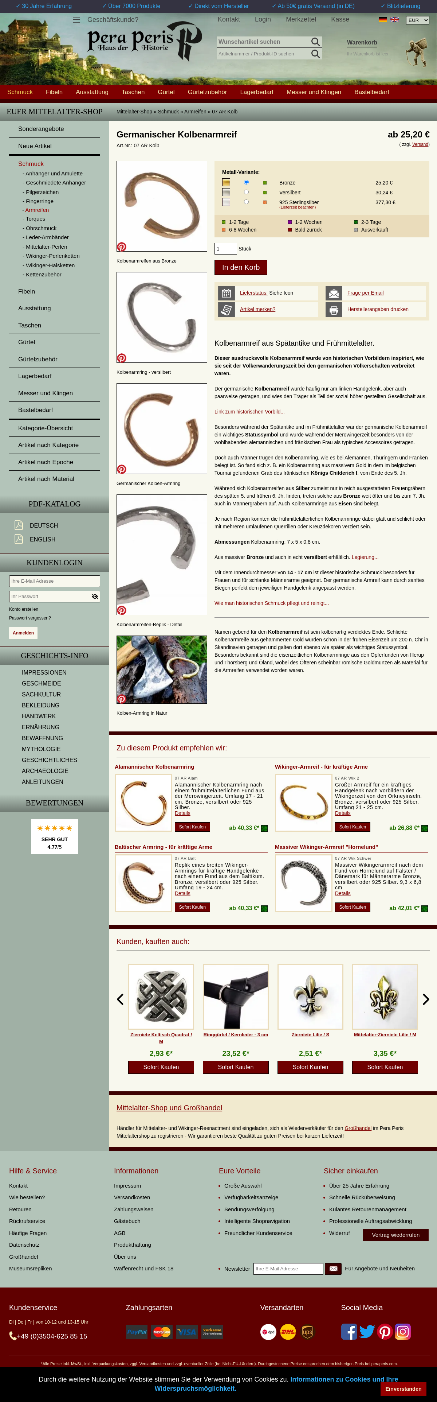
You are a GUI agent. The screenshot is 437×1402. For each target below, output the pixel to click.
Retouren (20, 1209)
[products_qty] (225, 249)
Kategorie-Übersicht (45, 428)
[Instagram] (403, 1332)
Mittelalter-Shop (134, 111)
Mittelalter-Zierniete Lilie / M (385, 1034)
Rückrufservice (27, 1221)
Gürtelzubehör (207, 92)
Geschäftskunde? (112, 19)
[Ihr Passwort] (54, 596)
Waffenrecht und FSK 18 (143, 1268)
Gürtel (166, 92)
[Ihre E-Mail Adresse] (54, 581)
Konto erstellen (23, 609)
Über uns (125, 1257)
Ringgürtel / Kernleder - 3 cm (236, 1034)
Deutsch (44, 526)
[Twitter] (367, 1332)
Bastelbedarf (371, 92)
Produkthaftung (132, 1245)
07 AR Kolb (224, 111)
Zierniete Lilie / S (310, 1034)
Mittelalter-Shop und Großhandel (169, 1108)
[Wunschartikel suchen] (269, 42)
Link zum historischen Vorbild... (249, 412)
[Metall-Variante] (246, 182)
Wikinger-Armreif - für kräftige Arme (321, 767)
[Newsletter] (333, 1269)
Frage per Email (365, 293)
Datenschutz (24, 1245)
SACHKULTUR (41, 694)
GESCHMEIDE (41, 683)
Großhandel (358, 1128)
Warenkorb (362, 42)
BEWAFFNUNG (42, 738)
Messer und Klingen (314, 92)
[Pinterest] (385, 1332)
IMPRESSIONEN (44, 672)
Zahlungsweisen (133, 1209)
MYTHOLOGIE (41, 749)
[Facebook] (349, 1332)
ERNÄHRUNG (40, 727)
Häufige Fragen (28, 1233)
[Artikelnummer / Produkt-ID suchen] (269, 53)
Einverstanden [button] (404, 1389)
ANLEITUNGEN (42, 782)
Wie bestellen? (27, 1197)
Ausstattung (92, 92)
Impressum (127, 1185)
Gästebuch (127, 1221)
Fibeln (54, 92)
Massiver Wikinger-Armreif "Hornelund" (326, 847)
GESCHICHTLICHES (49, 760)
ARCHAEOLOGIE (45, 771)
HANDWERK (39, 716)
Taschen (133, 92)
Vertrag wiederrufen (396, 1235)
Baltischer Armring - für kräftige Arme (163, 847)
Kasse (340, 19)
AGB (120, 1233)
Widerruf (339, 1233)
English (42, 539)
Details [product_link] (182, 813)
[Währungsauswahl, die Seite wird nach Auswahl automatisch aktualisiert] (417, 20)
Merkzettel (301, 19)
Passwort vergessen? (30, 618)
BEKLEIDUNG (40, 705)
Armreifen (195, 111)
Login (263, 19)
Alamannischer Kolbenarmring (154, 767)
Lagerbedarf (256, 92)
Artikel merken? (257, 309)
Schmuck (168, 111)
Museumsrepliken (30, 1268)
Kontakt (229, 19)
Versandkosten (132, 1197)
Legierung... (365, 557)
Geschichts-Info (54, 655)
